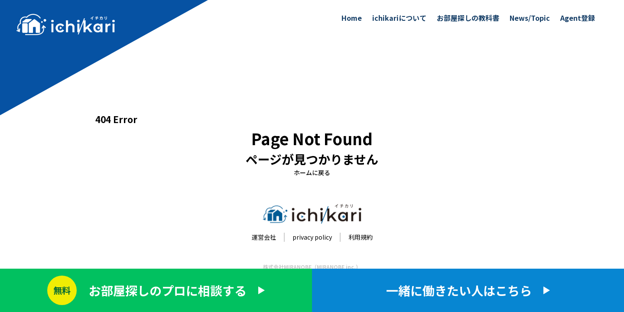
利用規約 (360, 237)
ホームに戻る (312, 172)
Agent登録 (577, 18)
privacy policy (312, 237)
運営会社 (264, 237)
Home (351, 18)
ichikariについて (399, 18)
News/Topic (530, 18)
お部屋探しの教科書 (468, 18)
